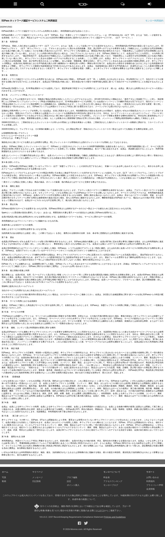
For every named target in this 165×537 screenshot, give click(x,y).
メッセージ (37, 477)
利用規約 (150, 481)
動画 (4, 481)
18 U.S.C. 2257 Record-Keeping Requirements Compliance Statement (71, 517)
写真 (4, 477)
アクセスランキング (112, 481)
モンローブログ (110, 485)
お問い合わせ (152, 477)
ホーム (5, 472)
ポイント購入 (73, 485)
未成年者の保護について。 (84, 499)
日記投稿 (36, 481)
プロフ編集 (72, 477)
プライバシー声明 (154, 485)
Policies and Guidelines (115, 517)
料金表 (106, 477)
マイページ (37, 472)
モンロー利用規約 (154, 20)
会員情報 (150, 489)
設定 (69, 481)
